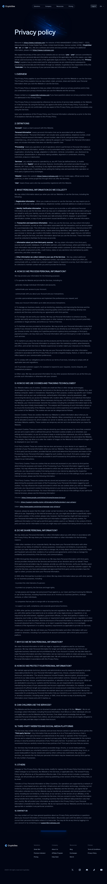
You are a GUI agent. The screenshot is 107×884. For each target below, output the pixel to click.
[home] (8, 6)
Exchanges (73, 853)
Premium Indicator (40, 853)
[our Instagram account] (80, 870)
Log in (93, 6)
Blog (71, 849)
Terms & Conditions (94, 849)
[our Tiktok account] (94, 870)
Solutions (37, 6)
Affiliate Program (57, 853)
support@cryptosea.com (40, 95)
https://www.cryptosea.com (43, 50)
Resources (60, 6)
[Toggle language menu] (102, 6)
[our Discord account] (87, 870)
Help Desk (55, 857)
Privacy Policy (92, 853)
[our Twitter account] (72, 870)
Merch (72, 857)
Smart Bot (37, 849)
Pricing (71, 6)
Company (48, 6)
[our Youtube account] (101, 870)
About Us (55, 849)
